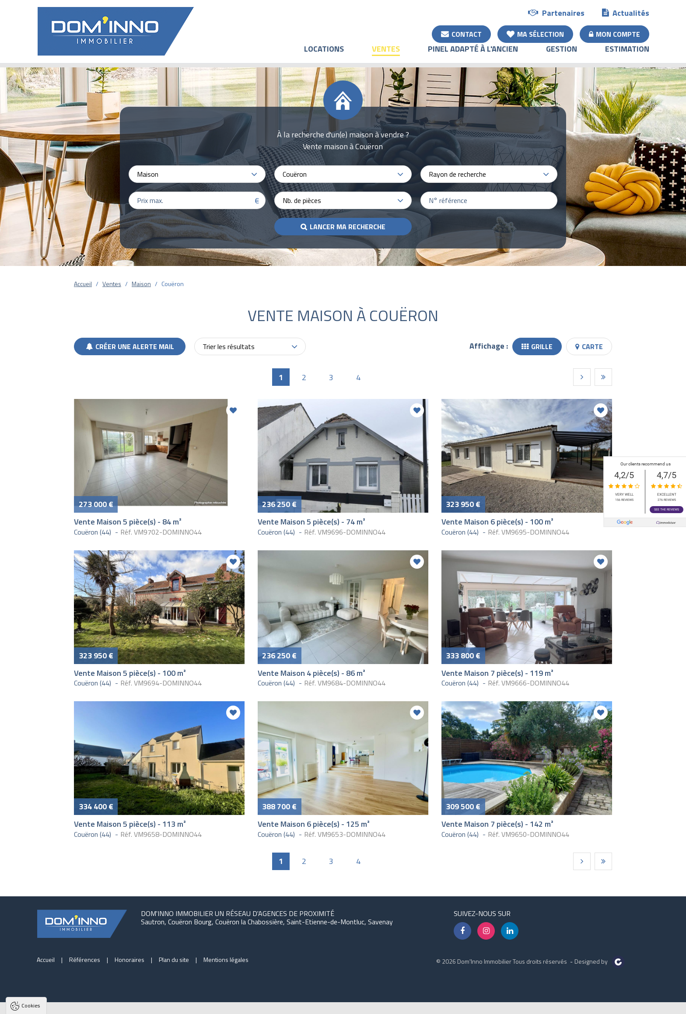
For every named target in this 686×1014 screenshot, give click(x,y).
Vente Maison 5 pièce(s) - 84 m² (128, 522)
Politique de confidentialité (50, 981)
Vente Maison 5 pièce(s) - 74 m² (311, 522)
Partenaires (556, 12)
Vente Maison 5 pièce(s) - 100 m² (130, 673)
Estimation (627, 55)
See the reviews (666, 508)
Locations (324, 55)
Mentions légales (225, 959)
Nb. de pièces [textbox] (302, 200)
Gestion (561, 55)
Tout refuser (116, 1003)
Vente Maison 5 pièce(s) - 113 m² (130, 824)
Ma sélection (535, 33)
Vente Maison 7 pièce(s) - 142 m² (497, 824)
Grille (537, 346)
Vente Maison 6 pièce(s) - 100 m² (497, 522)
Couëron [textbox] (295, 174)
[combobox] (197, 174)
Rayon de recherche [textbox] (457, 174)
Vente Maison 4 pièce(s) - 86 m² (311, 673)
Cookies (30, 893)
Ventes (386, 55)
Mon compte (614, 33)
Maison (141, 283)
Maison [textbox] (147, 174)
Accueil (83, 283)
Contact (461, 33)
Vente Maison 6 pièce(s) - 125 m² (314, 824)
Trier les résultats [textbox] (229, 346)
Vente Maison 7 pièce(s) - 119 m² (497, 673)
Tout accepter (62, 1003)
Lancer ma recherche (347, 226)
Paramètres (168, 1003)
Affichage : (488, 346)
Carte (589, 346)
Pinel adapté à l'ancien (473, 55)
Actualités (625, 12)
